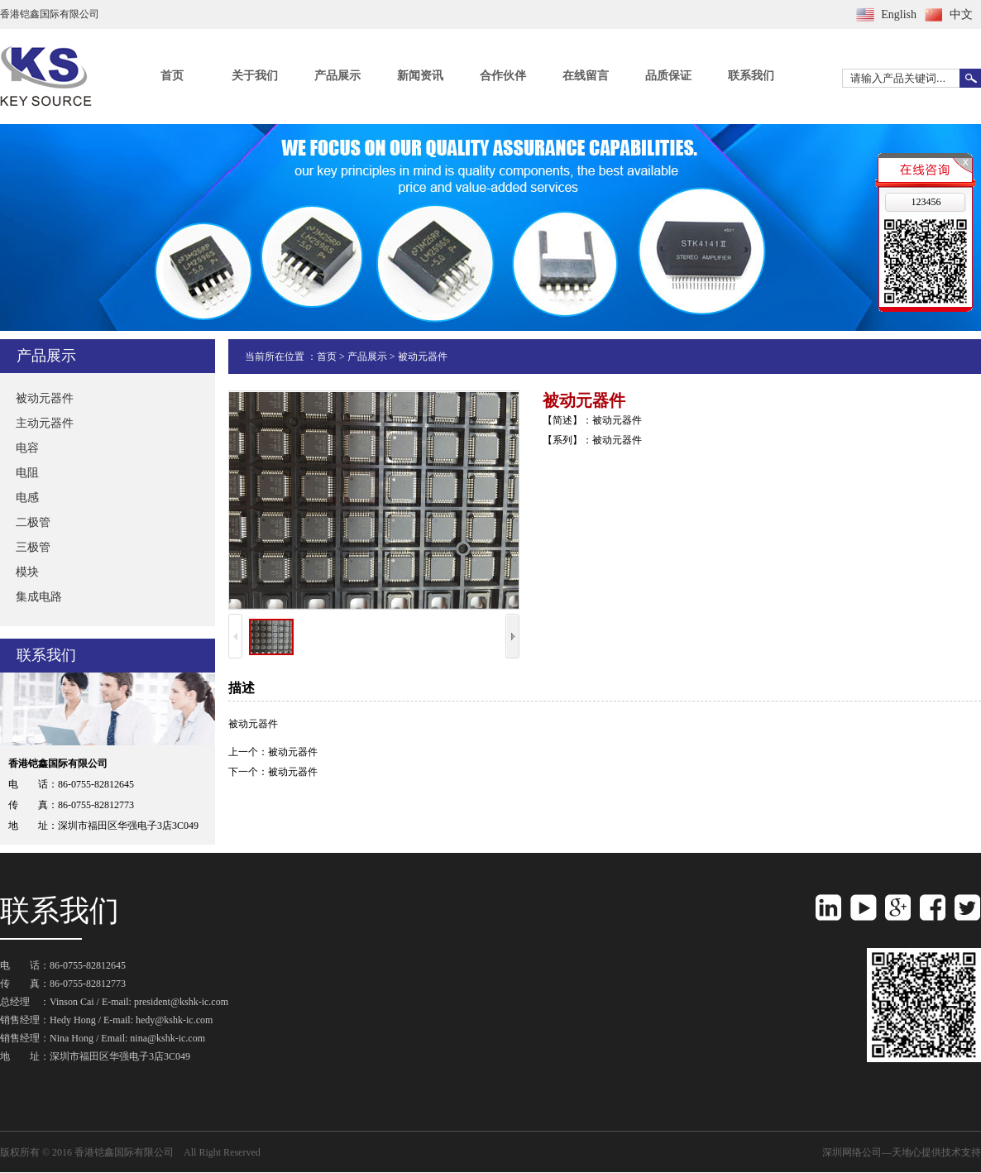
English (898, 14)
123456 (925, 202)
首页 (172, 75)
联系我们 (751, 75)
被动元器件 (45, 398)
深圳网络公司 (852, 1152)
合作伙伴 (503, 75)
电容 (27, 448)
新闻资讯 (420, 75)
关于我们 (255, 75)
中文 (961, 14)
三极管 (33, 547)
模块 (27, 572)
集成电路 (39, 597)
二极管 (33, 522)
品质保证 (668, 75)
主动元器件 (45, 423)
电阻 (27, 473)
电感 (27, 497)
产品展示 (337, 75)
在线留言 (585, 75)
